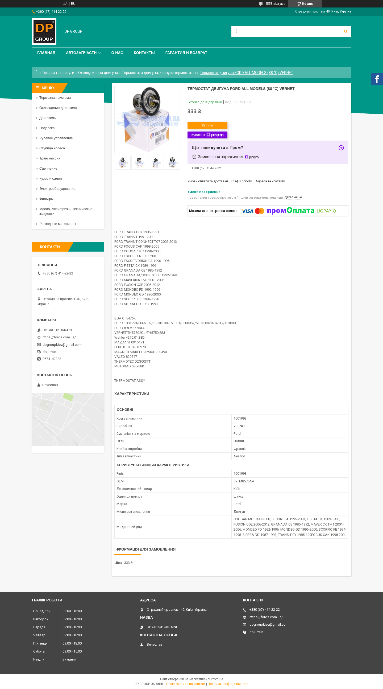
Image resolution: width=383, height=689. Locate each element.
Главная (46, 53)
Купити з (207, 135)
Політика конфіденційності (228, 684)
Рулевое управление (56, 138)
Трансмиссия (49, 158)
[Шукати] (345, 31)
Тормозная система (55, 98)
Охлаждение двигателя (58, 108)
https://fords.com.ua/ (59, 337)
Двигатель (47, 118)
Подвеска (47, 128)
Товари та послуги (58, 73)
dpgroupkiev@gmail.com (62, 345)
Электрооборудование (57, 189)
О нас (117, 53)
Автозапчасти (81, 53)
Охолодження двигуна (98, 73)
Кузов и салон (50, 179)
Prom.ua (217, 679)
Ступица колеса (52, 148)
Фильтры (46, 199)
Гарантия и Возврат (186, 53)
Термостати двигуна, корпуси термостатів (159, 73)
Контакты (144, 53)
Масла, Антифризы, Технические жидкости (65, 211)
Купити (207, 125)
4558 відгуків (275, 4)
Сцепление (48, 168)
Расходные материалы (57, 224)
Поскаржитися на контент (185, 684)
